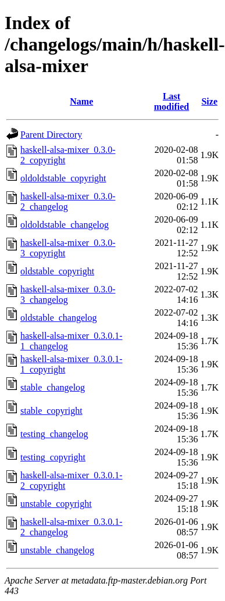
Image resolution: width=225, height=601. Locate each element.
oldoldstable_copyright (63, 178)
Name (81, 101)
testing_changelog (54, 434)
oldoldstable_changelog (64, 225)
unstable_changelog (57, 550)
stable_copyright (51, 411)
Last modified (171, 101)
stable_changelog (52, 387)
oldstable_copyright (57, 271)
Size (209, 101)
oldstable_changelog (58, 318)
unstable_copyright (56, 504)
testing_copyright (52, 457)
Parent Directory (51, 134)
